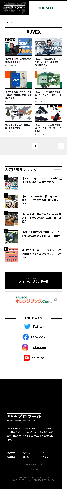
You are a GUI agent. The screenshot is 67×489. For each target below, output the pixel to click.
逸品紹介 (11, 452)
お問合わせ (33, 469)
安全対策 (11, 456)
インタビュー (44, 456)
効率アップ (28, 452)
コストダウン (44, 452)
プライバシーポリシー (32, 464)
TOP (6, 22)
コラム (26, 456)
